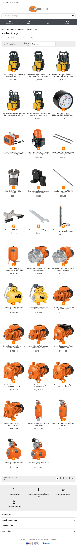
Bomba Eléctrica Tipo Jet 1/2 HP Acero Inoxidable (38, 269)
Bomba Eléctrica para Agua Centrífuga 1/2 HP (13, 424)
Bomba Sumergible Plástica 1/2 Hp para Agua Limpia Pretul (63, 75)
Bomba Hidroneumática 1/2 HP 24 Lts (38, 463)
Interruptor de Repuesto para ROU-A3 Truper (38, 191)
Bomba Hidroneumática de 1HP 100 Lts (63, 424)
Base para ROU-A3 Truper (14, 230)
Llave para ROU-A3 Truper (38, 230)
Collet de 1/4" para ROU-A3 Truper (13, 191)
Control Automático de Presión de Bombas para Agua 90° (38, 153)
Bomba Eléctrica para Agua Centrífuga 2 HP (63, 346)
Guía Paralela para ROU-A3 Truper (63, 191)
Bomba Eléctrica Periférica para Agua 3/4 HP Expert (14, 346)
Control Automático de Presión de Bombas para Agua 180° (13, 153)
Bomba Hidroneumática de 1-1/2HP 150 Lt (38, 424)
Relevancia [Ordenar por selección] (43, 44)
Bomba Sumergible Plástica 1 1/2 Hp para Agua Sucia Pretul (38, 75)
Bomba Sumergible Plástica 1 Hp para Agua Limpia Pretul (38, 114)
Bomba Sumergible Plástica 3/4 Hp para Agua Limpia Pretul (14, 114)
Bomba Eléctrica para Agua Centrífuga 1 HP (38, 385)
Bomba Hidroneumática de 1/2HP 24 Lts (38, 308)
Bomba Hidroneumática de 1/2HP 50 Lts (14, 308)
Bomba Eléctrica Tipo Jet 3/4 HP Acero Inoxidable (63, 269)
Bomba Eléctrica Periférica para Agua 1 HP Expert (63, 308)
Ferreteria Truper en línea (10, 2)
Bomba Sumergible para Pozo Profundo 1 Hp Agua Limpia (63, 230)
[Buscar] (38, 16)
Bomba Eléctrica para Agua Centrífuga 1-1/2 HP (13, 385)
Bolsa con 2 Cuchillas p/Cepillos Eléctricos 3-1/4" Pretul (63, 153)
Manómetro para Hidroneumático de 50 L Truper (63, 114)
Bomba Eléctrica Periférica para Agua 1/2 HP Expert (38, 346)
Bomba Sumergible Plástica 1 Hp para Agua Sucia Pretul (14, 75)
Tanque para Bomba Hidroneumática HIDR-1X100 (14, 269)
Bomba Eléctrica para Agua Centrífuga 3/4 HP (63, 385)
